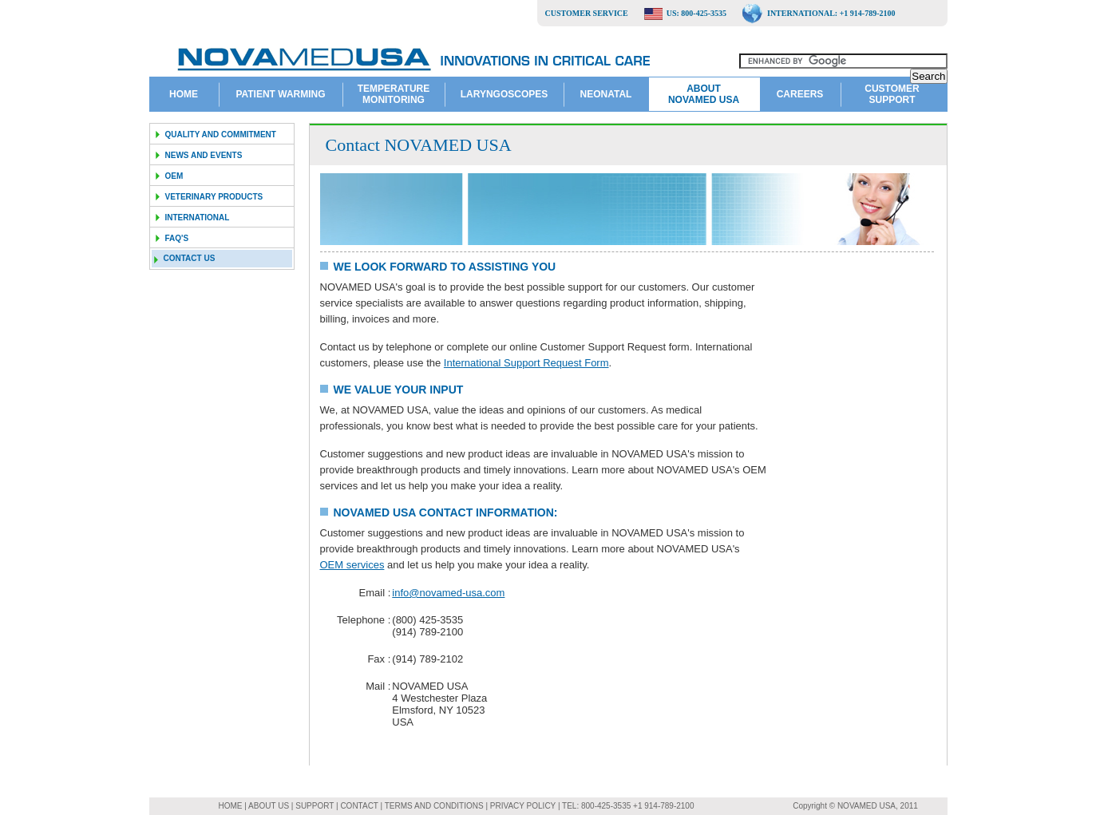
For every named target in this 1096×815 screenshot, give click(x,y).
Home (183, 94)
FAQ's (177, 238)
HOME (232, 805)
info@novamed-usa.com (448, 593)
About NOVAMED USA (703, 94)
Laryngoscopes (504, 94)
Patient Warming (280, 94)
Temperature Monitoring (393, 94)
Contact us (190, 258)
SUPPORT (314, 805)
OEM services (352, 565)
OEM (174, 176)
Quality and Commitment (220, 134)
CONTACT (360, 805)
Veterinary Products (214, 196)
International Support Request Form (526, 363)
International (197, 217)
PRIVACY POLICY (524, 805)
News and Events (204, 155)
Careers (800, 94)
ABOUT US (269, 805)
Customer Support (892, 94)
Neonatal (606, 94)
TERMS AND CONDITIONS (435, 805)
